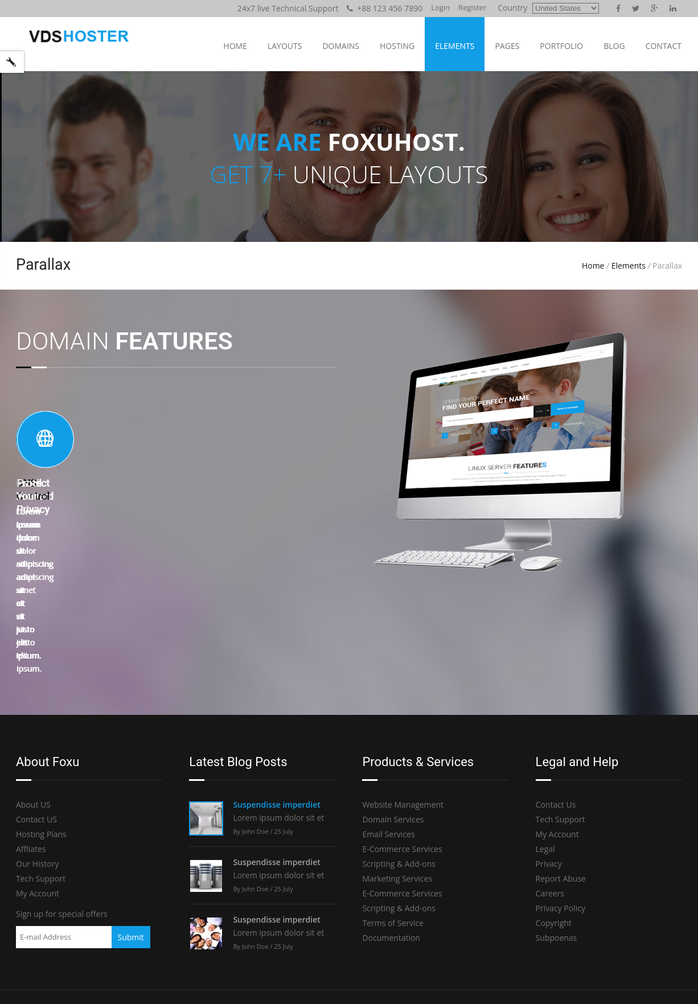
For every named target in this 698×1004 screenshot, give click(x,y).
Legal (545, 757)
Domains (340, 45)
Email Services (388, 742)
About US (33, 712)
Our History (37, 772)
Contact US (36, 727)
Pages (507, 45)
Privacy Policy (560, 816)
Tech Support (40, 786)
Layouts (285, 45)
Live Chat (631, 926)
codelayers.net (182, 982)
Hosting (397, 45)
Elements (454, 45)
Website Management (403, 712)
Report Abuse (561, 786)
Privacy (549, 772)
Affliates (31, 757)
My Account (37, 801)
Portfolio (561, 45)
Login (440, 7)
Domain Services (393, 727)
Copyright (554, 831)
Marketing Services (397, 786)
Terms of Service (393, 831)
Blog (614, 45)
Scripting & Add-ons (399, 772)
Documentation (391, 846)
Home (235, 45)
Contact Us (556, 712)
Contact (663, 45)
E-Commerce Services (402, 757)
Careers (550, 801)
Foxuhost (125, 982)
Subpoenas (556, 846)
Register (472, 7)
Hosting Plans (41, 742)
